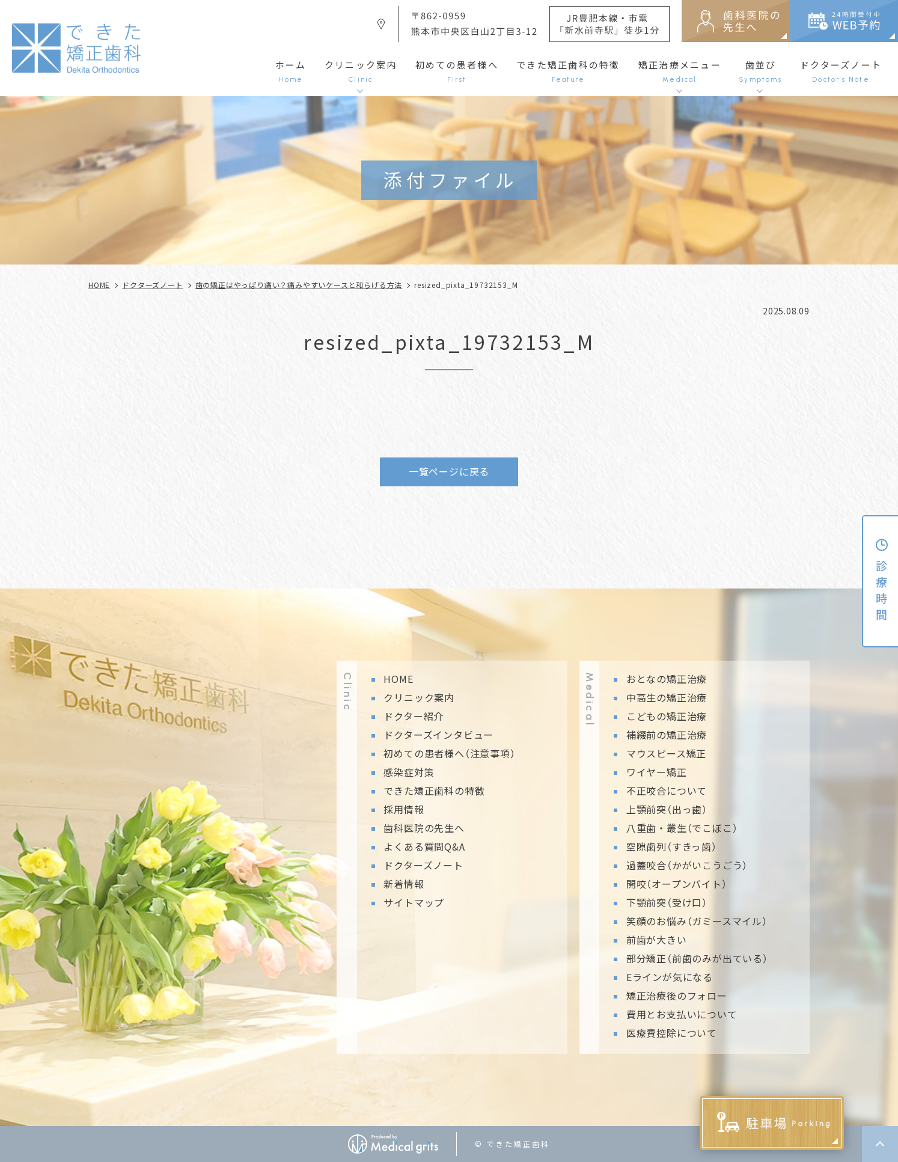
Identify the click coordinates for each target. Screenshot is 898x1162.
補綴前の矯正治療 (666, 734)
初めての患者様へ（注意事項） (449, 753)
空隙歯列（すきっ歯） (671, 846)
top (880, 1144)
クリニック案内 (418, 697)
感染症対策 (408, 772)
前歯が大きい (656, 939)
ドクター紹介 (413, 716)
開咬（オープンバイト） (676, 883)
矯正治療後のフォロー (676, 995)
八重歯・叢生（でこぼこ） (682, 828)
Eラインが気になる (669, 977)
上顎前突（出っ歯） (666, 809)
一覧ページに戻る (449, 471)
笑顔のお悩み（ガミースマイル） (697, 921)
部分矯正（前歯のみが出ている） (697, 958)
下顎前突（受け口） (666, 902)
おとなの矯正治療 (666, 678)
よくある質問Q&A (424, 846)
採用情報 (403, 809)
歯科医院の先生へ (423, 828)
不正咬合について (666, 790)
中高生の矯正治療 (666, 697)
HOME (398, 678)
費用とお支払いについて (682, 1014)
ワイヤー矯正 (656, 772)
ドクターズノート (423, 865)
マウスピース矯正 (666, 753)
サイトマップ (413, 902)
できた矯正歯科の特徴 (433, 790)
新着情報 (403, 883)
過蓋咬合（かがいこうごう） (687, 865)
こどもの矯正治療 (666, 716)
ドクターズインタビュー (438, 734)
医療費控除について (671, 1033)
